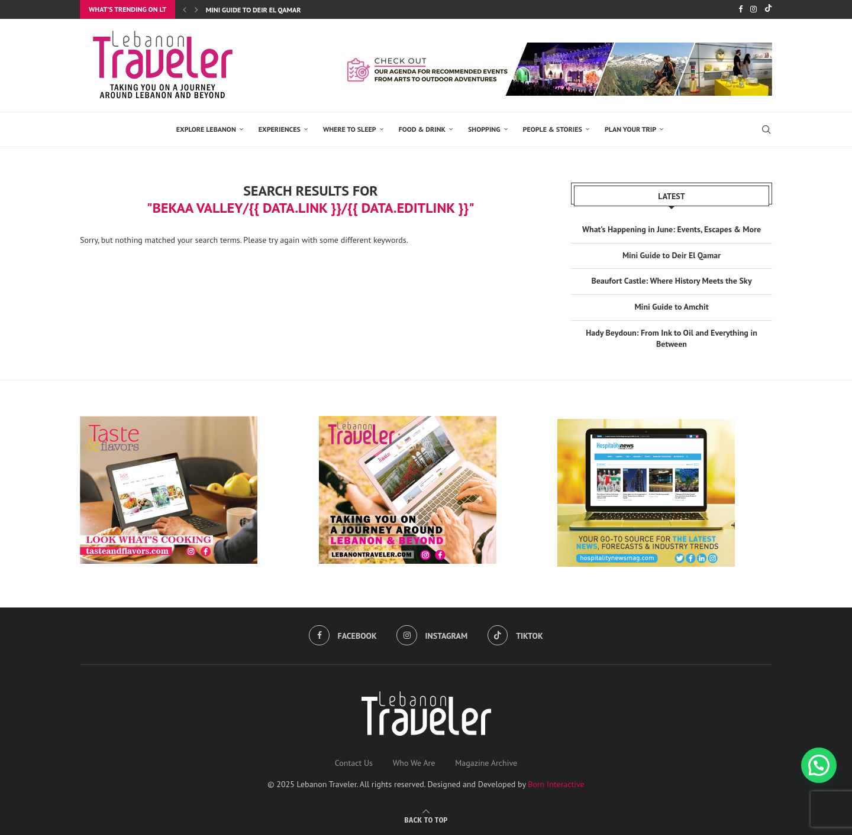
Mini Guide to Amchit (671, 306)
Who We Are (414, 763)
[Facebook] (740, 9)
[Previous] (184, 9)
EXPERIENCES (280, 129)
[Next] (196, 9)
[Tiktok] (768, 9)
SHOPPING (484, 129)
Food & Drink (422, 129)
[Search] (766, 129)
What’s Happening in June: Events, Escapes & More (671, 229)
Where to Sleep (349, 129)
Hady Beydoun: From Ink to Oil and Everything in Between (671, 338)
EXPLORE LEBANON (206, 129)
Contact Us (354, 763)
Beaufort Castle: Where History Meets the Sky (671, 280)
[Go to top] (426, 819)
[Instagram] (753, 9)
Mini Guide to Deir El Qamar (253, 9)
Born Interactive (556, 784)
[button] (819, 765)
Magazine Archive (486, 763)
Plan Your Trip (630, 129)
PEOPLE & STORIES (552, 129)
